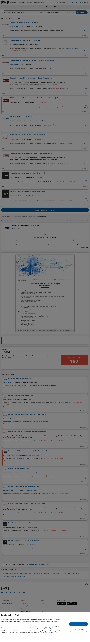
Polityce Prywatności (50, 628)
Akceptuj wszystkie (78, 624)
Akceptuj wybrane (78, 629)
